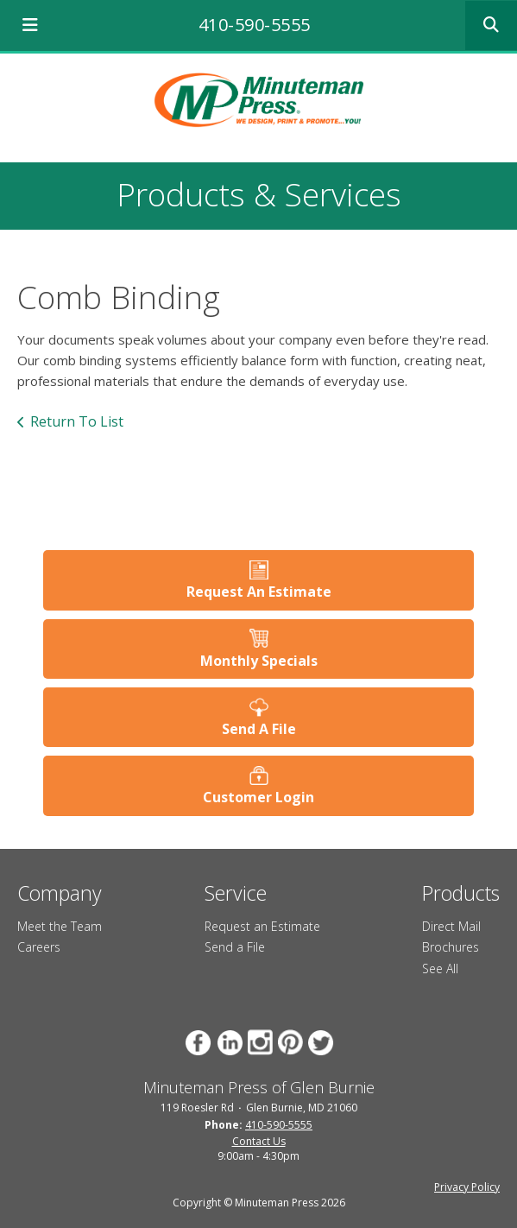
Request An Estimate (258, 591)
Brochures (450, 947)
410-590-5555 (255, 24)
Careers (38, 947)
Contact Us (259, 1141)
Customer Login (258, 797)
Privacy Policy (467, 1187)
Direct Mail (451, 926)
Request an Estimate (262, 926)
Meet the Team (59, 926)
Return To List (76, 421)
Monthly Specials (259, 660)
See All (440, 968)
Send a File (235, 947)
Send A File (259, 728)
